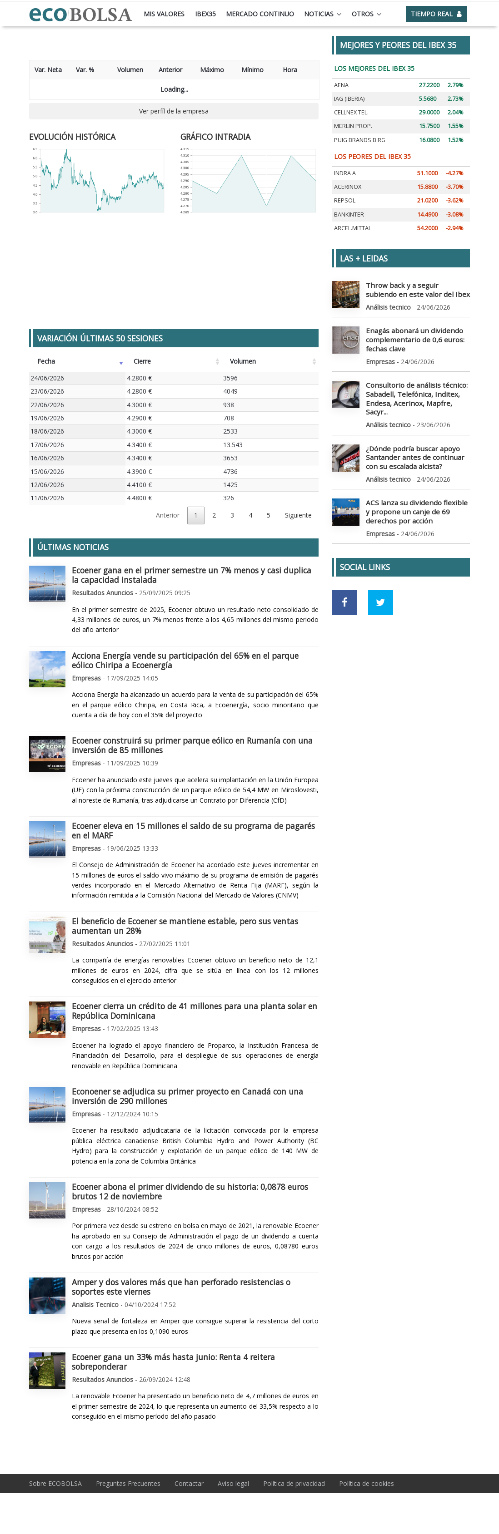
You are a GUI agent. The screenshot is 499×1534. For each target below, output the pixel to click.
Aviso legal (233, 1483)
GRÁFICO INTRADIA (215, 136)
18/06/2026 (47, 431)
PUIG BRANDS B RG (359, 140)
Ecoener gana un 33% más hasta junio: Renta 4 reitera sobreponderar (173, 1361)
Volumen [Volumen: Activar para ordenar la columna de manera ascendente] (243, 361)
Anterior (168, 515)
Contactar (189, 1483)
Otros (363, 14)
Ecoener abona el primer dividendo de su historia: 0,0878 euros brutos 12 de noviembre (190, 1191)
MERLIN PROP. (353, 126)
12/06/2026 (47, 484)
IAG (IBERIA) (349, 99)
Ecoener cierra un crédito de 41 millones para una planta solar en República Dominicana (194, 1011)
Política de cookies (366, 1483)
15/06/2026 (47, 471)
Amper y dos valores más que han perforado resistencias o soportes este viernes (181, 1287)
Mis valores (164, 14)
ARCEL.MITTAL (352, 228)
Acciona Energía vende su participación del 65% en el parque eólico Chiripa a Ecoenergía (185, 660)
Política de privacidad (294, 1483)
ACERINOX (347, 187)
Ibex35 (205, 14)
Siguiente (298, 515)
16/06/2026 (47, 458)
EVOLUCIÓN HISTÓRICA (72, 136)
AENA (341, 85)
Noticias (319, 14)
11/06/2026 (47, 497)
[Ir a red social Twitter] (380, 583)
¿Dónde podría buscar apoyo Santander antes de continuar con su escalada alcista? (415, 441)
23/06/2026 (47, 391)
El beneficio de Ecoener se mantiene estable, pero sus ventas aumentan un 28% (185, 926)
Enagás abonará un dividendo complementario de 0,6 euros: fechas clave (410, 337)
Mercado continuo (260, 14)
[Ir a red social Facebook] (344, 583)
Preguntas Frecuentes (128, 1483)
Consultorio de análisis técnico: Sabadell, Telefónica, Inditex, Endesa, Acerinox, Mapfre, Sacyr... (415, 389)
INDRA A (345, 173)
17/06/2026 (47, 444)
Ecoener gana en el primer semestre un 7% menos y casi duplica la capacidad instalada (191, 575)
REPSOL (344, 200)
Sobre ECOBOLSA (55, 1483)
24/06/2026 (47, 378)
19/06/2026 (47, 418)
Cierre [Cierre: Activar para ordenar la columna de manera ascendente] (142, 361)
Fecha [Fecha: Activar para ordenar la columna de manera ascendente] (46, 361)
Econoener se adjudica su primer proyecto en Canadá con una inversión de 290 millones (187, 1096)
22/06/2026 (47, 404)
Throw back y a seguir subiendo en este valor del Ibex (417, 289)
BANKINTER (349, 214)
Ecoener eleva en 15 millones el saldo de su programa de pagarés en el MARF (193, 830)
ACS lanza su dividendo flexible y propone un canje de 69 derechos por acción (415, 493)
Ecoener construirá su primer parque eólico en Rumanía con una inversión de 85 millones (192, 745)
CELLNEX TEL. (351, 112)
